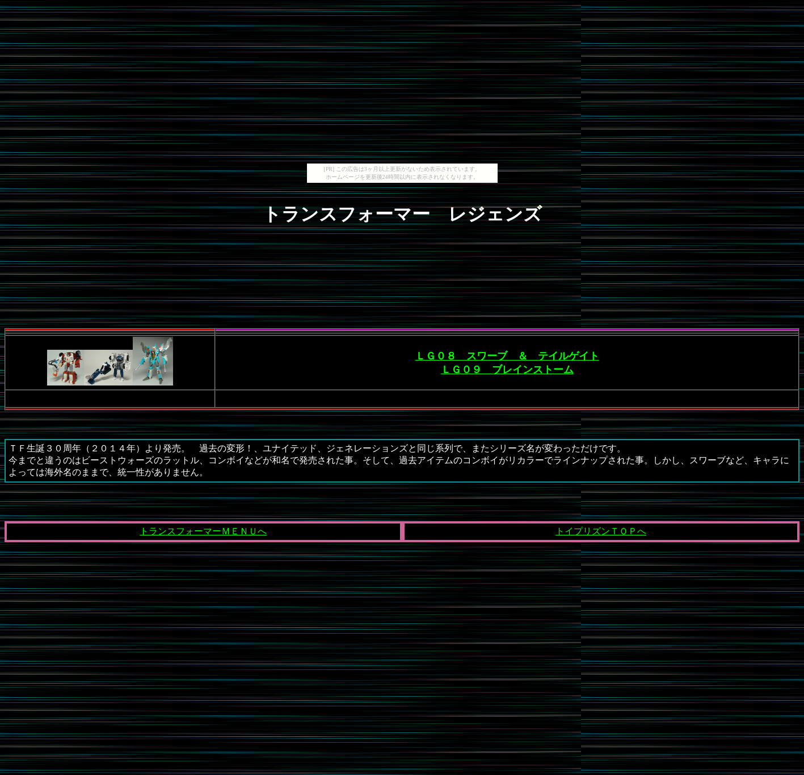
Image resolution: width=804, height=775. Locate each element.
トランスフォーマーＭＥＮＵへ (203, 531)
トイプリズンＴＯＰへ (600, 531)
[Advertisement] (402, 84)
